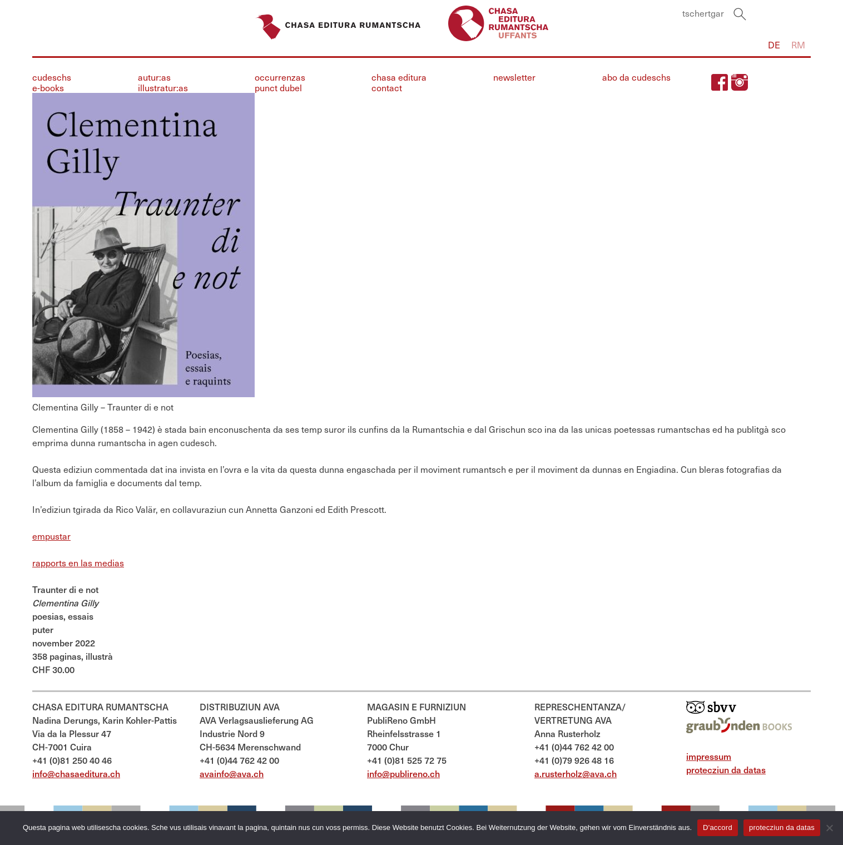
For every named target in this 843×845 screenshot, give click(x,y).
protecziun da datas (726, 770)
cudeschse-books (51, 82)
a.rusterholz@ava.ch (575, 774)
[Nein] (829, 827)
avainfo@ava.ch (232, 774)
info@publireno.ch (403, 774)
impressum (708, 757)
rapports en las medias (78, 563)
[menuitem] (774, 45)
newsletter (514, 77)
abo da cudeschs (636, 77)
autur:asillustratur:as (163, 82)
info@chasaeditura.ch (76, 774)
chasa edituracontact (399, 82)
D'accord (717, 827)
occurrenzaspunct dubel (280, 82)
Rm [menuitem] (798, 45)
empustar (51, 536)
